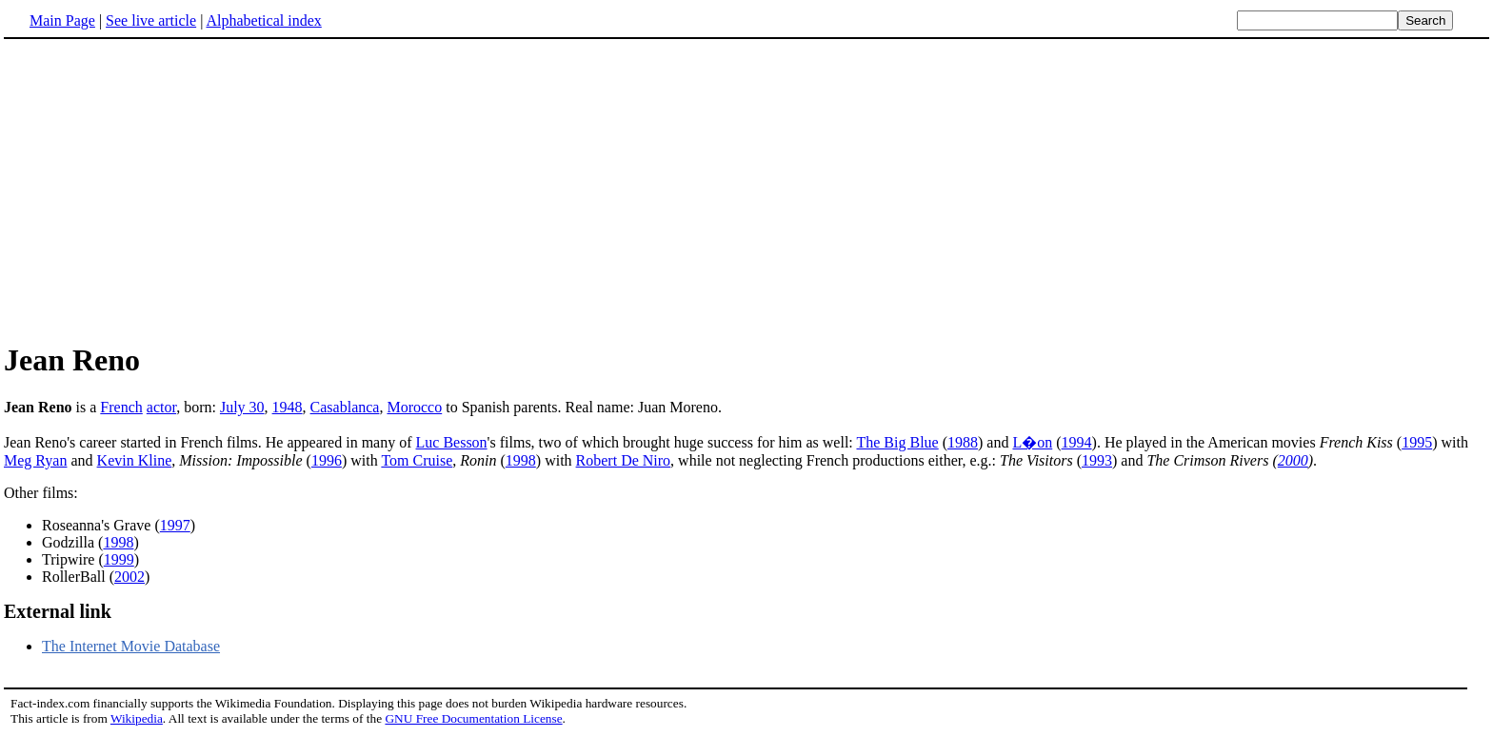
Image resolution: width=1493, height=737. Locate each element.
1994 (1077, 442)
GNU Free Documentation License (473, 718)
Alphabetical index (263, 20)
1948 (287, 407)
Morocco (414, 407)
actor (161, 407)
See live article (151, 20)
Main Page (62, 20)
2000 (1293, 460)
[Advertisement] (164, 189)
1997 (175, 525)
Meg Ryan (35, 460)
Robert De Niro (623, 460)
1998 (521, 460)
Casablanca (345, 407)
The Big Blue (897, 442)
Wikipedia (136, 718)
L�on (1032, 442)
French (121, 407)
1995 (1417, 442)
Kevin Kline (134, 460)
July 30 (242, 407)
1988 (962, 442)
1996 (326, 460)
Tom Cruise (416, 460)
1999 (119, 559)
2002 (129, 576)
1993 (1097, 460)
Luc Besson (452, 442)
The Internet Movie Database (131, 646)
